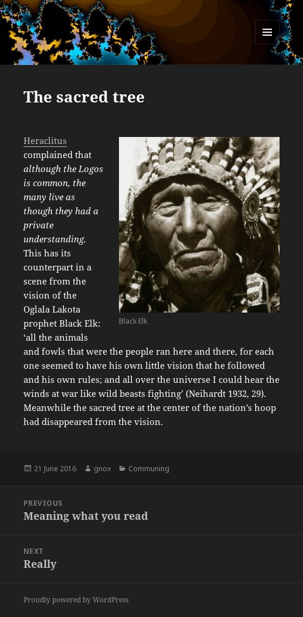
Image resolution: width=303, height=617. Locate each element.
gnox (102, 469)
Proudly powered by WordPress (75, 600)
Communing (148, 469)
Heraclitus (45, 140)
